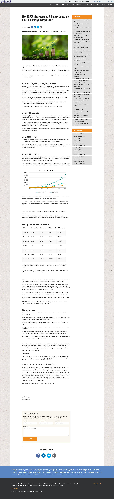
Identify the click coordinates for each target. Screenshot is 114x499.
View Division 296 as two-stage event (82, 45)
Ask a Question (46, 431)
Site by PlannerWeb (97, 483)
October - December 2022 (79, 163)
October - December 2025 (79, 136)
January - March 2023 (79, 161)
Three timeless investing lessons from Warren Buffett (81, 116)
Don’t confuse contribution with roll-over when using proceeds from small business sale (82, 100)
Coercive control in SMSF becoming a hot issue (82, 63)
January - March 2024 (79, 152)
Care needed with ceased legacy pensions (81, 124)
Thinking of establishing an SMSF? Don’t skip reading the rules (81, 55)
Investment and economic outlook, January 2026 (81, 85)
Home (51, 5)
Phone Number (62, 422)
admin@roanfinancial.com (98, 1)
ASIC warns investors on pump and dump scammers (82, 95)
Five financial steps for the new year (82, 92)
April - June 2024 (77, 149)
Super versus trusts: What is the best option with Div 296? (82, 52)
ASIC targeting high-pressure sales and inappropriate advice (81, 81)
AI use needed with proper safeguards (80, 75)
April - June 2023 (77, 159)
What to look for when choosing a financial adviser (81, 71)
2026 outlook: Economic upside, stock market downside (81, 120)
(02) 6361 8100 (109, 1)
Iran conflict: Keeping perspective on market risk (82, 24)
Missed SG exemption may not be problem (81, 104)
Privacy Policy (15, 488)
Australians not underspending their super (82, 89)
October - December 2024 (79, 145)
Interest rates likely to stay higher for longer (82, 20)
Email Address (46, 422)
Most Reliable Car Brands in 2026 (81, 78)
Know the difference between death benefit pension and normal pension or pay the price (82, 41)
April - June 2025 (77, 140)
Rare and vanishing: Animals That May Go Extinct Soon (81, 108)
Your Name (30, 422)
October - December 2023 (79, 154)
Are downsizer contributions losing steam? (81, 67)
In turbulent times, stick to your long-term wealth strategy (82, 32)
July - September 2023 (79, 156)
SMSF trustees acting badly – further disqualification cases (82, 36)
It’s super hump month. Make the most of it (81, 112)
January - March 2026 (79, 134)
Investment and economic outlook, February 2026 (81, 59)
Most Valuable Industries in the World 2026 (82, 28)
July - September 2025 (79, 138)
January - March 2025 (79, 143)
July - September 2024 (79, 147)
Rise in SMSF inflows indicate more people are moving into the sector (81, 48)
